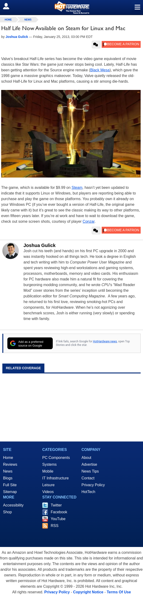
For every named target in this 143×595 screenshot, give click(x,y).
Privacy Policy (93, 485)
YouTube (58, 519)
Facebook (59, 512)
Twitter (56, 505)
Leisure (48, 485)
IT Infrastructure (55, 478)
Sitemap (10, 492)
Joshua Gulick (39, 245)
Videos (48, 492)
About (86, 458)
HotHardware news (105, 341)
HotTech (88, 492)
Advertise (89, 464)
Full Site (10, 485)
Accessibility (13, 505)
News (27, 19)
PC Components (56, 458)
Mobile (47, 471)
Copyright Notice (88, 592)
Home (8, 458)
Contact (87, 478)
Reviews (10, 464)
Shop (7, 512)
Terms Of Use (119, 592)
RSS (54, 526)
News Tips (90, 471)
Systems (49, 464)
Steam (77, 188)
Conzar (89, 221)
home (8, 19)
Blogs (7, 478)
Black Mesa (100, 70)
